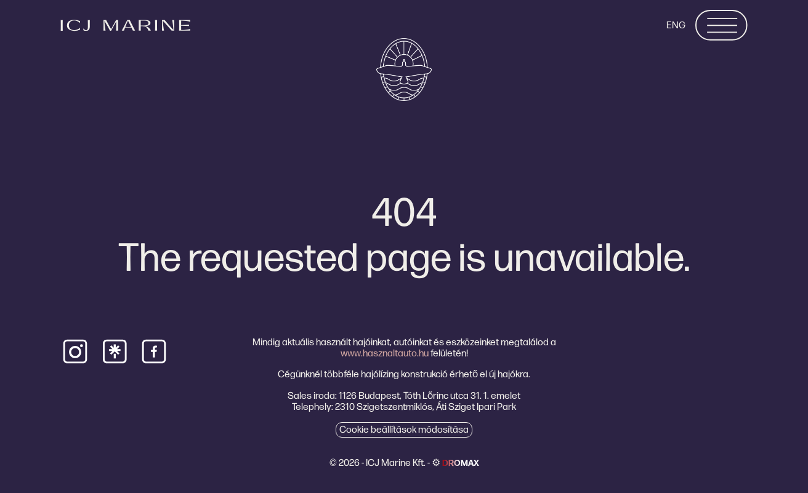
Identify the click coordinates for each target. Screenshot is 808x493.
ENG (675, 25)
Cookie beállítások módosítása (404, 429)
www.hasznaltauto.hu (385, 353)
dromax (460, 462)
